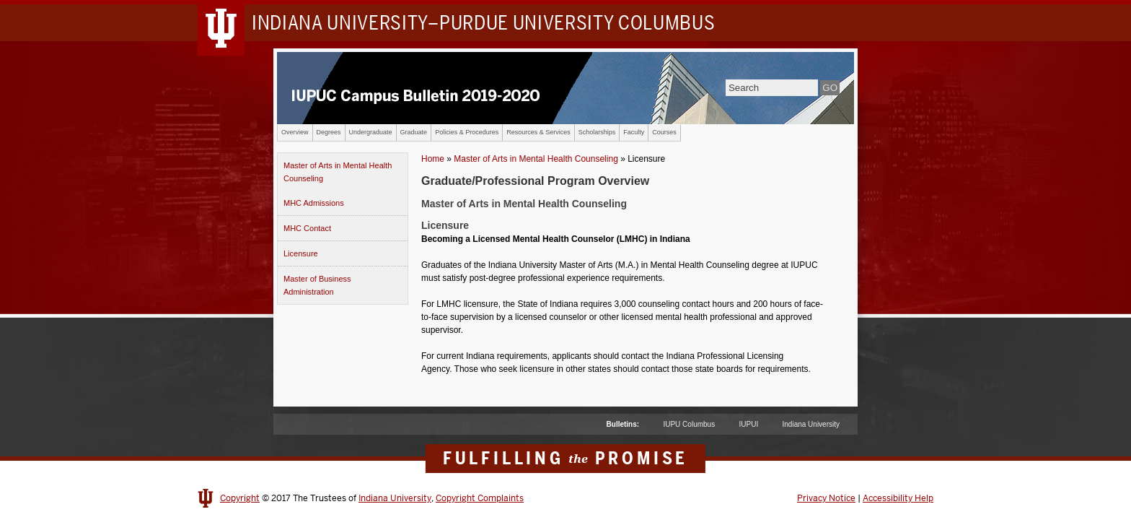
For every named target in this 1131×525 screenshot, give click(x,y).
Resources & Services (538, 132)
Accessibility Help (898, 498)
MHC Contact (307, 228)
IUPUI (749, 424)
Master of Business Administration (317, 285)
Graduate (414, 132)
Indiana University (811, 424)
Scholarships (597, 132)
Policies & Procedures (466, 132)
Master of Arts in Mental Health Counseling (337, 172)
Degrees (329, 132)
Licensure (300, 253)
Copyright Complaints (480, 498)
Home (432, 159)
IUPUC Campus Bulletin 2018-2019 (565, 88)
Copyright (240, 498)
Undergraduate (370, 132)
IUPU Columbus (689, 424)
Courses (664, 132)
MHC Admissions (313, 203)
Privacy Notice (826, 498)
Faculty (633, 132)
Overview (295, 132)
